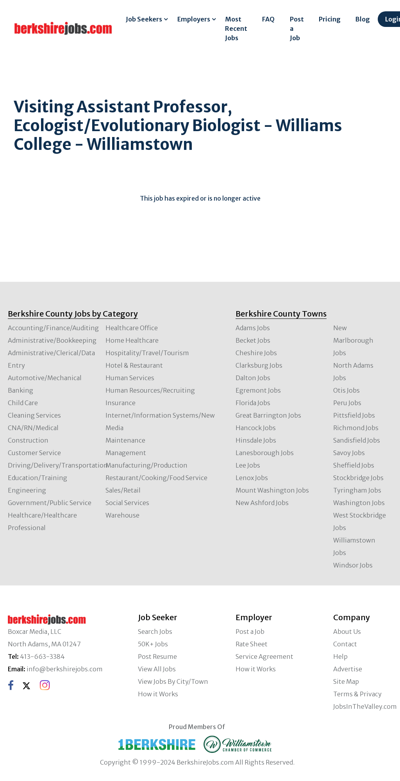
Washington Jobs (359, 503)
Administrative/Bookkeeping (52, 340)
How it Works (158, 694)
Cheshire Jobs (256, 353)
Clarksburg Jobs (259, 365)
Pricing (330, 19)
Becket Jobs (253, 340)
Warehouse (122, 515)
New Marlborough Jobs (353, 340)
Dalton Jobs (253, 378)
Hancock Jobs (256, 428)
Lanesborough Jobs (265, 453)
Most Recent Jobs (236, 28)
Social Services (127, 503)
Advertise (347, 669)
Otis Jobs (346, 390)
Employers (193, 19)
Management (125, 453)
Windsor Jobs (353, 565)
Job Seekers (144, 19)
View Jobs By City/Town (173, 681)
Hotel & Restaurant (134, 365)
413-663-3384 (42, 656)
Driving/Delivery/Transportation (58, 465)
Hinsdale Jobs (256, 440)
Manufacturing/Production (146, 465)
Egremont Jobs (258, 390)
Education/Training (37, 478)
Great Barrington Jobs (268, 415)
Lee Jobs (248, 465)
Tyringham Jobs (357, 490)
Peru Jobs (347, 403)
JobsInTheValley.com (365, 706)
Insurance (120, 403)
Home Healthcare (132, 340)
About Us (347, 631)
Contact (345, 644)
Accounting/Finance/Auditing (53, 328)
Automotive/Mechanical (45, 378)
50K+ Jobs (153, 644)
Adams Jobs (253, 328)
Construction (28, 440)
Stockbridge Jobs (358, 478)
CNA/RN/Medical (33, 428)
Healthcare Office (131, 328)
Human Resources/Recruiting (150, 390)
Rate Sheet (252, 644)
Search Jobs (155, 631)
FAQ (268, 19)
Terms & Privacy (357, 694)
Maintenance (125, 440)
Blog (362, 19)
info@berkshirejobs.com (65, 669)
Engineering (27, 490)
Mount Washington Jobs (272, 490)
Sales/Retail (123, 490)
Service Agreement (264, 656)
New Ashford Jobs (262, 503)
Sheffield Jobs (353, 465)
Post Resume (157, 656)
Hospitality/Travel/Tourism (147, 353)
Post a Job (297, 28)
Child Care (23, 403)
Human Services (129, 378)
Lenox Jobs (252, 478)
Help (340, 656)
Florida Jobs (253, 403)
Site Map (346, 681)
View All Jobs (157, 669)
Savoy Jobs (349, 453)
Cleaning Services (34, 415)
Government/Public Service (49, 503)
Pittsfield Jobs (354, 415)
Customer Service (34, 453)
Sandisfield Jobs (356, 440)
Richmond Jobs (356, 428)
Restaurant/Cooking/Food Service (156, 478)
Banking (20, 390)
